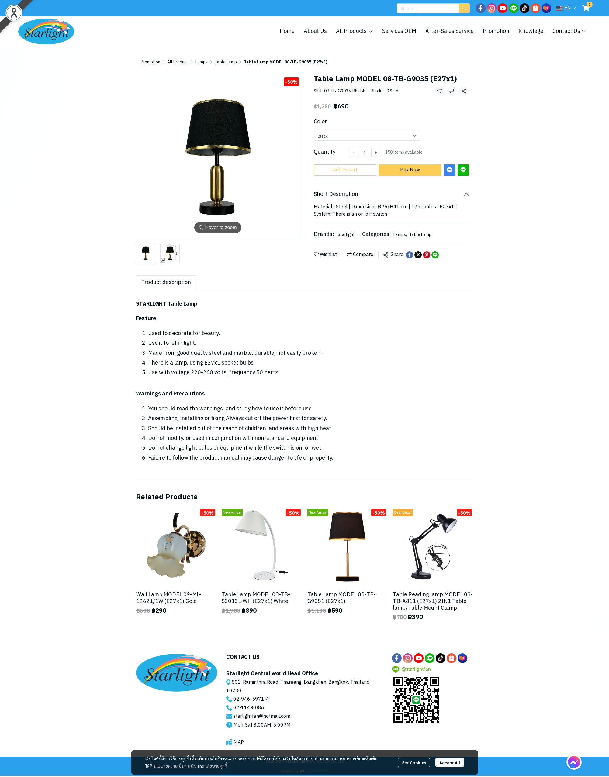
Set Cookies (414, 762)
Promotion (150, 62)
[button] (433, 8)
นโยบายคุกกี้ (216, 765)
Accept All (449, 762)
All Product (177, 62)
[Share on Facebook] (409, 254)
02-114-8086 (248, 708)
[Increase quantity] (376, 152)
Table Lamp (226, 62)
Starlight (346, 234)
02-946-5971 (248, 699)
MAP (239, 742)
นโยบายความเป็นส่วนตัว (175, 765)
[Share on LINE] (435, 254)
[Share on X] (418, 254)
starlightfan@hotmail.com (261, 716)
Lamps (201, 62)
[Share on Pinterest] (426, 254)
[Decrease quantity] (353, 152)
